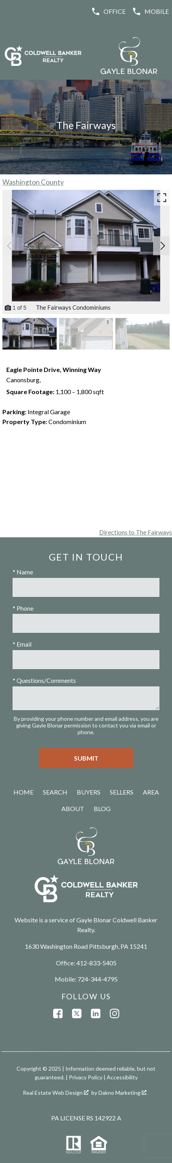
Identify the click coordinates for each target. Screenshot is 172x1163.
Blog (102, 808)
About (72, 808)
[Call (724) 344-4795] (150, 11)
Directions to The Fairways (135, 532)
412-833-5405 (96, 963)
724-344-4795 (98, 979)
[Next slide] (162, 245)
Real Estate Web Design (56, 1092)
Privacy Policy (85, 1077)
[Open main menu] (12, 12)
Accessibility (122, 1077)
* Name (23, 572)
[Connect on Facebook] (58, 1013)
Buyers (88, 792)
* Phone (23, 608)
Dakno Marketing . (123, 1092)
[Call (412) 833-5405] (108, 11)
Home (23, 792)
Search (55, 792)
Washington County (33, 182)
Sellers (121, 792)
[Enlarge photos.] (162, 198)
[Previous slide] (9, 245)
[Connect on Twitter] (76, 1013)
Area (151, 792)
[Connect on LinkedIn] (95, 1013)
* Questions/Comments (44, 680)
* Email (22, 644)
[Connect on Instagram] (114, 1013)
